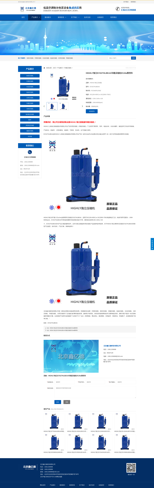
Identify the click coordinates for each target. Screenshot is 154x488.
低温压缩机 (53, 58)
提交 (57, 402)
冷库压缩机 (61, 58)
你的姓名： (50, 382)
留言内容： (50, 388)
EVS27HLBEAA (52, 323)
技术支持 (87, 17)
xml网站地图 (58, 476)
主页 (54, 68)
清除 (66, 402)
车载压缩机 (69, 58)
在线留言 (100, 17)
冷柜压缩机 (29, 109)
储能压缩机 (29, 131)
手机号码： (81, 382)
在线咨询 (91, 111)
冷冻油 (30, 136)
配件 (29, 120)
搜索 (133, 58)
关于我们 (126, 2)
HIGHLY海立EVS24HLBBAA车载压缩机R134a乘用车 (64, 328)
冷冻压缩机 (45, 58)
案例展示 (48, 17)
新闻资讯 (61, 17)
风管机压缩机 (30, 125)
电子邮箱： (112, 382)
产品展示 (35, 17)
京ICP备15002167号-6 (47, 476)
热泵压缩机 (30, 58)
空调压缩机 (38, 58)
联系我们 (133, 2)
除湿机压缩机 (30, 114)
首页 (23, 17)
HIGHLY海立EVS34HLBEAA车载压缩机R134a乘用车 (64, 330)
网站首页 (42, 485)
